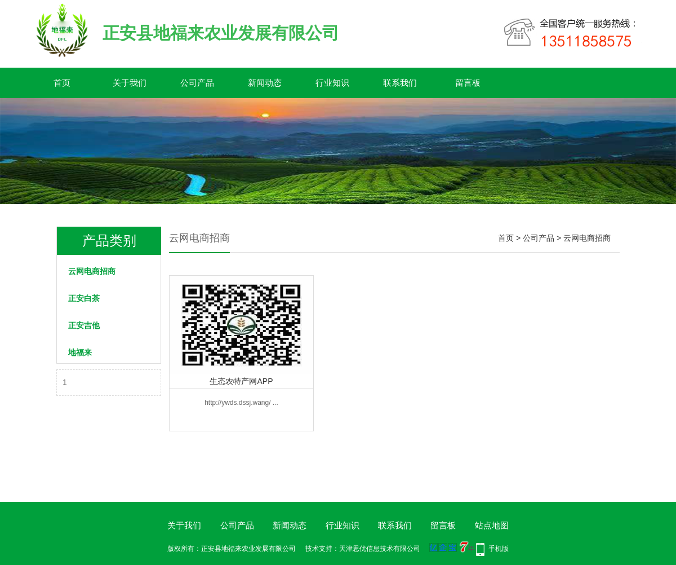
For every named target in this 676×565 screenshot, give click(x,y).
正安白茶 (84, 298)
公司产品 (197, 82)
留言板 (468, 82)
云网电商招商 (91, 271)
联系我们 (400, 82)
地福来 (80, 352)
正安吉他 (84, 325)
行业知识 (332, 82)
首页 (62, 82)
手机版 (498, 549)
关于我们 (129, 82)
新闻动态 (265, 82)
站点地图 (492, 525)
